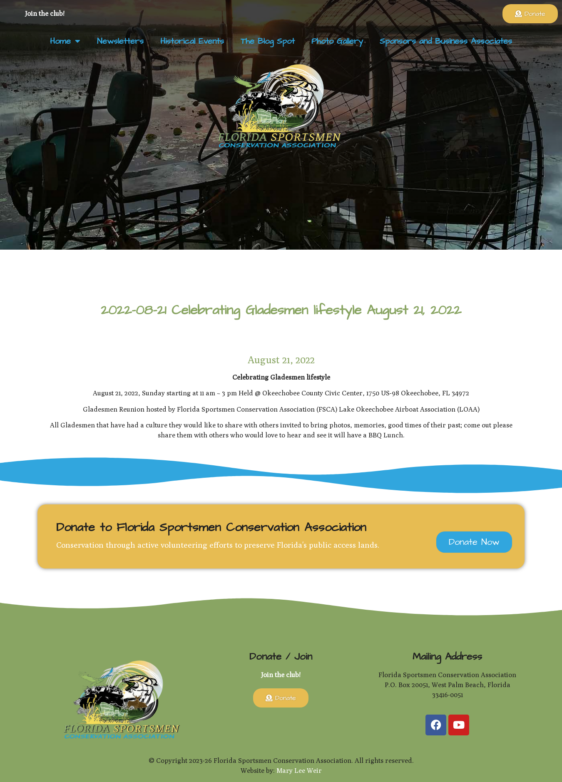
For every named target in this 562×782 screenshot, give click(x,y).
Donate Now (474, 542)
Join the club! (45, 13)
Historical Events (192, 41)
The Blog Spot (268, 41)
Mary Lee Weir (299, 771)
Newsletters (120, 41)
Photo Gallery (337, 41)
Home (65, 41)
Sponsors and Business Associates (446, 41)
